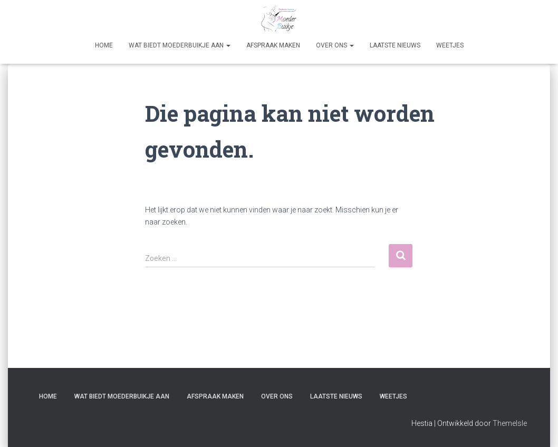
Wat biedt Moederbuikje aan (179, 45)
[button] (227, 45)
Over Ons (335, 45)
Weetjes (450, 45)
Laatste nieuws (395, 45)
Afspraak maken (273, 45)
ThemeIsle (510, 423)
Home (104, 45)
